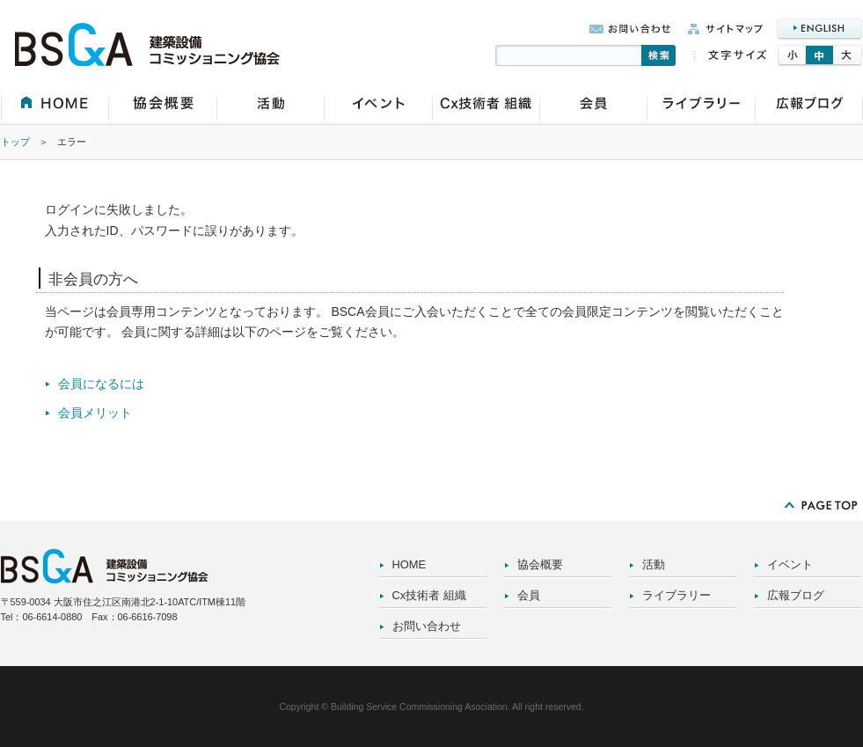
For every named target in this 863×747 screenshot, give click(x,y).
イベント (790, 564)
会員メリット (95, 413)
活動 (653, 564)
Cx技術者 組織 (429, 595)
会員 (528, 595)
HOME (409, 564)
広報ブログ (795, 595)
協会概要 (540, 564)
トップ (15, 141)
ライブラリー (676, 595)
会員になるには (101, 384)
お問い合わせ (426, 626)
